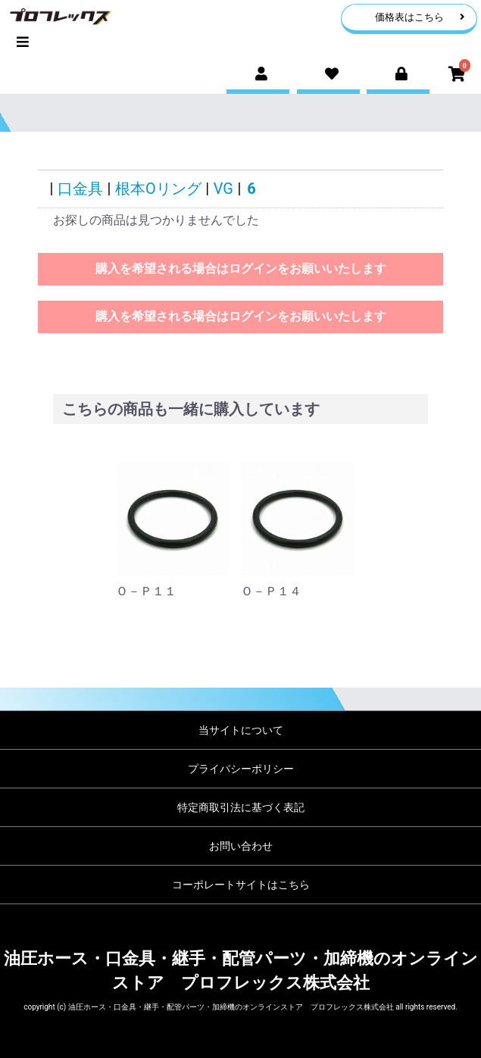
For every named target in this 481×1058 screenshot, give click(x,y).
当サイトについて (240, 730)
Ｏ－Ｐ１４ (271, 591)
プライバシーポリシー (241, 769)
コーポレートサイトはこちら (241, 885)
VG (223, 188)
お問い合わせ (241, 846)
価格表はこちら (420, 17)
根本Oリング (158, 188)
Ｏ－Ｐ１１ (146, 591)
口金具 (80, 188)
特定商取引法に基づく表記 (241, 807)
